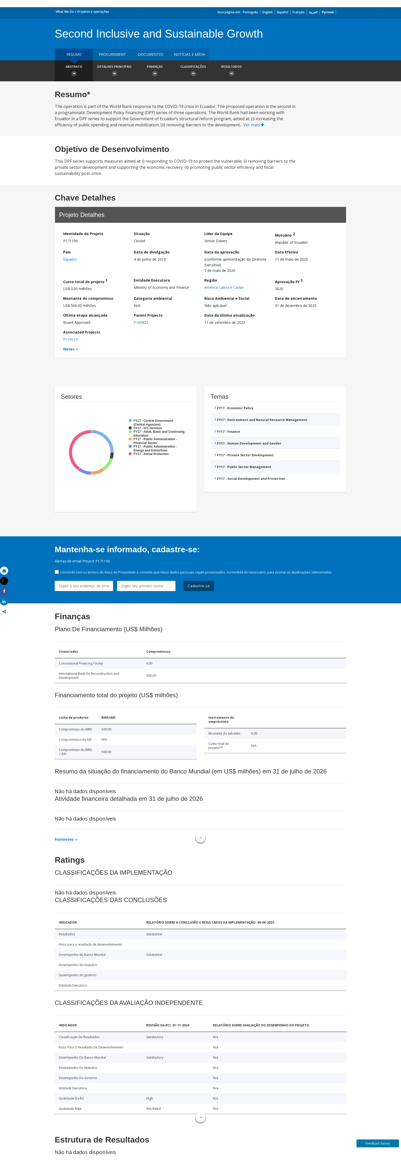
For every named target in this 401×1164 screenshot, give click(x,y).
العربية (313, 12)
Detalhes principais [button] (114, 71)
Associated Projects (81, 332)
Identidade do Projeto (83, 233)
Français (299, 12)
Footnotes (64, 839)
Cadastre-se (199, 585)
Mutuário (285, 234)
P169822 (141, 322)
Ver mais (253, 125)
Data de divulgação (152, 252)
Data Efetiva (286, 252)
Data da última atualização (229, 315)
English (267, 12)
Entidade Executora (152, 280)
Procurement (112, 54)
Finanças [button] (155, 71)
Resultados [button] (231, 71)
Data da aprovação (221, 252)
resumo (74, 54)
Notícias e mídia (189, 54)
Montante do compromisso (88, 298)
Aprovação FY (289, 281)
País (67, 252)
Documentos (151, 54)
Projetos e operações (93, 11)
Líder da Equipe (218, 233)
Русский (328, 12)
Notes (68, 349)
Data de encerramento (296, 298)
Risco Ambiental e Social (226, 298)
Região (210, 280)
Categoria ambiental (153, 298)
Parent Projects (148, 315)
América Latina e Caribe (224, 287)
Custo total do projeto (85, 281)
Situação (142, 233)
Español (282, 12)
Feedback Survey (378, 1143)
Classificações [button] (193, 71)
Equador (70, 259)
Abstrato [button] (74, 71)
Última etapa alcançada (85, 315)
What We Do (65, 11)
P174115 (70, 339)
